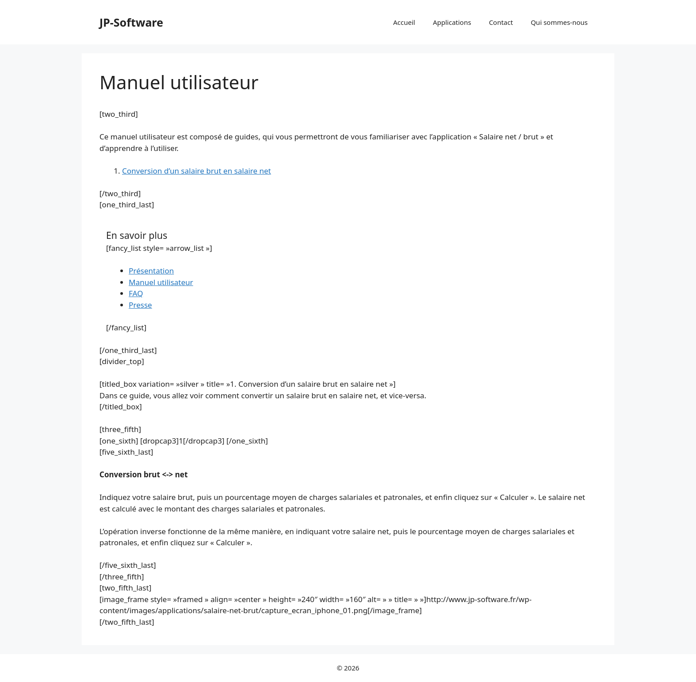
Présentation (151, 271)
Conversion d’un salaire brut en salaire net (196, 171)
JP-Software (131, 22)
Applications (452, 22)
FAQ (136, 293)
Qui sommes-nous (559, 22)
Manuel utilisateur (161, 282)
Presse (140, 305)
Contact (501, 22)
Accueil (404, 22)
